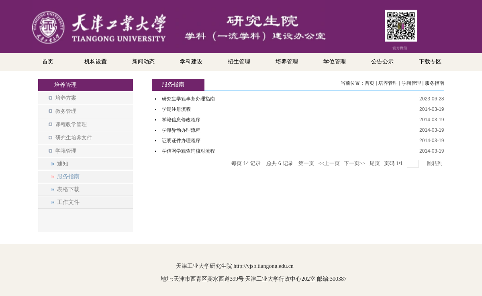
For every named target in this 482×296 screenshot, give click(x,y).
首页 (369, 83)
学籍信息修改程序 (181, 119)
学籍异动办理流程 (181, 130)
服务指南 (434, 83)
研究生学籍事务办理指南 (188, 99)
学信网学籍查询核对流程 (188, 151)
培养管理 (388, 83)
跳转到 (435, 163)
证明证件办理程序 (181, 140)
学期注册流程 (176, 109)
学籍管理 (411, 83)
